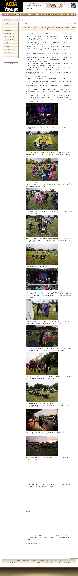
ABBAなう (7, 52)
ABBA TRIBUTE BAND (32, 18)
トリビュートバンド (9, 49)
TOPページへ (24, 18)
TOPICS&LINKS (67, 562)
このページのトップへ (71, 556)
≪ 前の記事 (24, 23)
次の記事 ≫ (73, 23)
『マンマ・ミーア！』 (10, 39)
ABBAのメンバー (9, 33)
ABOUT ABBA (8, 27)
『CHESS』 (7, 46)
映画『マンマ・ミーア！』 (11, 43)
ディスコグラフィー (9, 36)
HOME (18, 560)
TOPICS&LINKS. (9, 56)
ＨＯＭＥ (7, 23)
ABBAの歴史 (8, 30)
